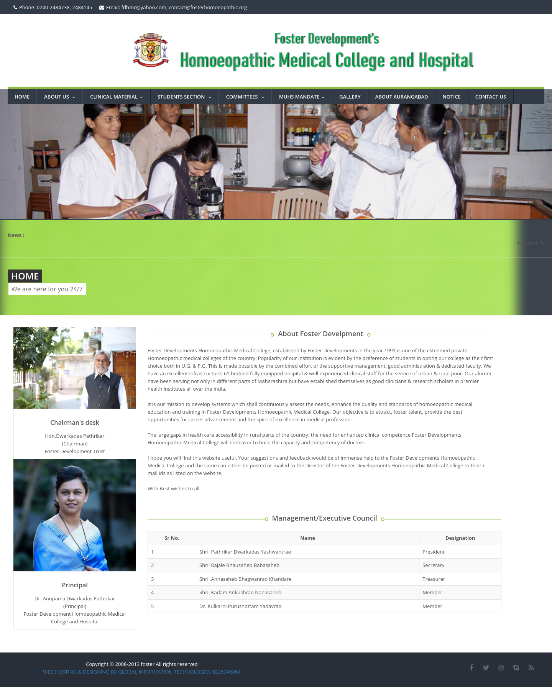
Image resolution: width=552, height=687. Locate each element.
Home (22, 96)
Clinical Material (118, 96)
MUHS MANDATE (303, 96)
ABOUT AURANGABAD (401, 96)
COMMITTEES (247, 96)
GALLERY (349, 96)
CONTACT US (490, 96)
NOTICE (452, 96)
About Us (61, 96)
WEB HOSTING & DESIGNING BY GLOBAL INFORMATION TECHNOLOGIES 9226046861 (142, 671)
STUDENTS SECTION (186, 96)
